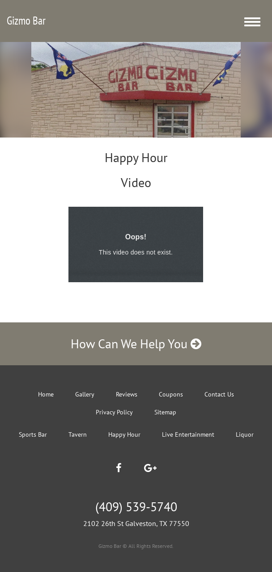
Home (46, 394)
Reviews (126, 394)
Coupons (171, 394)
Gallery (84, 394)
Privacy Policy (114, 412)
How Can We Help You (136, 343)
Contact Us (219, 394)
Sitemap (165, 412)
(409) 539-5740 (136, 506)
